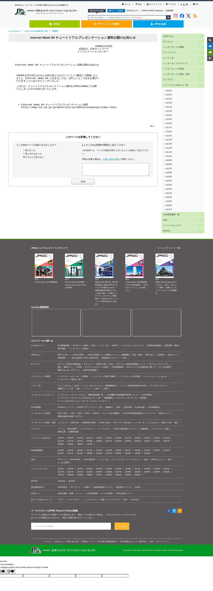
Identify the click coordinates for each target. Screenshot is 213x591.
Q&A (138, 4)
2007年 (168, 152)
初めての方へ (63, 330)
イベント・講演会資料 (67, 404)
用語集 (85, 351)
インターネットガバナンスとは (71, 370)
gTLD (77, 361)
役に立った (30, 150)
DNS (93, 321)
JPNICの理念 (78, 330)
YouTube (134, 475)
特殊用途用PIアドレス (103, 462)
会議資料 (144, 404)
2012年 (168, 134)
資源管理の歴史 (89, 398)
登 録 (122, 501)
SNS (125, 475)
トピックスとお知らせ (40, 413)
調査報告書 (73, 407)
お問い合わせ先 (110, 159)
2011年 (168, 138)
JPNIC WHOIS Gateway (152, 10)
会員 (146, 435)
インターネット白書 (160, 404)
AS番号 (87, 462)
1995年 (118, 450)
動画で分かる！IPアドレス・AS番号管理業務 (77, 345)
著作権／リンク (88, 517)
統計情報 (61, 324)
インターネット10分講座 (129, 351)
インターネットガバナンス (175, 61)
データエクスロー (158, 361)
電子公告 (149, 330)
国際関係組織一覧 (95, 370)
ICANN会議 (140, 382)
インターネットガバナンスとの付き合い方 (76, 373)
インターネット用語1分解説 (103, 351)
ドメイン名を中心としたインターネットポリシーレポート (83, 376)
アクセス (171, 4)
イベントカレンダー (172, 201)
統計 (78, 364)
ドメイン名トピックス (92, 361)
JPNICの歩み (104, 398)
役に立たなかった (33, 153)
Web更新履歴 (37, 425)
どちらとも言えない (34, 157)
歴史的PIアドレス (123, 462)
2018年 (168, 113)
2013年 (168, 131)
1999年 (168, 180)
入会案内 (160, 330)
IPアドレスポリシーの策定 (96, 342)
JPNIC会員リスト (123, 468)
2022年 (168, 99)
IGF (99, 373)
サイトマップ (154, 4)
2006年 (168, 155)
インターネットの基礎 (173, 46)
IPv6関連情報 (63, 321)
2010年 (168, 141)
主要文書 (127, 382)
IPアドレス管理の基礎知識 (69, 339)
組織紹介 (109, 382)
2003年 (168, 166)
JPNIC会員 (158, 24)
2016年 (168, 120)
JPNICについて (157, 435)
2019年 (168, 110)
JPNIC (54, 24)
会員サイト (36, 468)
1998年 (168, 183)
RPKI (87, 388)
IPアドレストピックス (158, 339)
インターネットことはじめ (155, 351)
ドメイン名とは (64, 361)
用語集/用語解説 (154, 321)
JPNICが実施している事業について (102, 330)
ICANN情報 (146, 370)
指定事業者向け (38, 462)
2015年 (168, 124)
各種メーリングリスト (110, 475)
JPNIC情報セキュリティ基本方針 (133, 517)
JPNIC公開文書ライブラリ (125, 404)
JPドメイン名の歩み (122, 398)
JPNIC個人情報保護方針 (107, 517)
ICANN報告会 (154, 382)
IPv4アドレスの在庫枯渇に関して (141, 342)
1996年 (109, 450)
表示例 (71, 456)
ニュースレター (104, 404)
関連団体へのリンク (110, 333)
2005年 (168, 159)
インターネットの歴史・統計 (176, 71)
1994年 (128, 450)
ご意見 (105, 364)
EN (195, 4)
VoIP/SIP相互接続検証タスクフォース (139, 388)
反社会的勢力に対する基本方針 (85, 333)
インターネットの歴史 (78, 324)
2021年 (168, 103)
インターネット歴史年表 (68, 398)
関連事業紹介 (111, 361)
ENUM (96, 388)
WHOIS (166, 206)
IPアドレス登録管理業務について (131, 339)
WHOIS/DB (75, 435)
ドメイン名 (168, 56)
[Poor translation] (11, 546)
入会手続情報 (92, 468)
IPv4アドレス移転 (80, 321)
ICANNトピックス (65, 382)
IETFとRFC (63, 388)
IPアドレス (168, 41)
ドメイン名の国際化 (111, 388)
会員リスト (172, 330)
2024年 (168, 92)
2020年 (168, 106)
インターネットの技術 (173, 66)
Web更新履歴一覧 (171, 191)
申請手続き (62, 462)
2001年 (168, 173)
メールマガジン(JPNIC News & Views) (52, 486)
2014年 (168, 127)
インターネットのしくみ (68, 351)
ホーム (126, 4)
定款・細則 (137, 330)
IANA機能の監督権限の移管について (122, 370)
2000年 (55, 31)
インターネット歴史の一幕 (69, 355)
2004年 (168, 162)
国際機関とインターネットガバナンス (120, 373)
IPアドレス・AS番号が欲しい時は (98, 339)
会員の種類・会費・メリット (70, 468)
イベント (87, 364)
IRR (72, 388)
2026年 (168, 85)
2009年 (168, 145)
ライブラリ (168, 76)
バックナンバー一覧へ (170, 223)
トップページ (14, 31)
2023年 (168, 96)
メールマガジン (87, 404)
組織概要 (125, 330)
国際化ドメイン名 (65, 364)
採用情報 (169, 10)
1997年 (168, 187)
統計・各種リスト (65, 342)
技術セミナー (165, 388)
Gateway (61, 456)
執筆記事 (61, 407)
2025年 (168, 89)
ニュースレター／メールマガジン (126, 435)
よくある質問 (165, 342)
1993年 (137, 450)
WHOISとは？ (133, 10)
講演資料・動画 (171, 321)
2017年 (168, 117)
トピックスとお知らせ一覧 (36, 31)
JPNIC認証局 (89, 435)
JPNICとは (168, 36)
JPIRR (114, 321)
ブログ (60, 475)
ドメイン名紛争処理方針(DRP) (133, 361)
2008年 (168, 148)
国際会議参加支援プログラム (70, 391)
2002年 (168, 169)
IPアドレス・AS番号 (106, 24)
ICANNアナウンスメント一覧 (89, 382)
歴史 (118, 382)
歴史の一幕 (166, 398)
